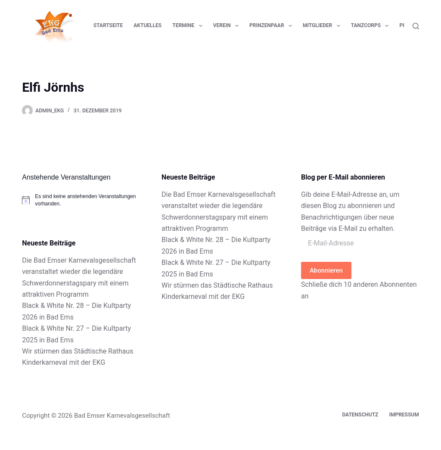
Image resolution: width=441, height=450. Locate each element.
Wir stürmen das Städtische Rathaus (77, 351)
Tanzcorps (371, 26)
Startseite (108, 25)
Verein (227, 26)
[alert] (81, 200)
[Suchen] (416, 26)
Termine (189, 26)
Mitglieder (323, 26)
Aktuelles (147, 25)
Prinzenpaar (272, 26)
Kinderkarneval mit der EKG (63, 362)
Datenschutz (360, 415)
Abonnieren (326, 270)
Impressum (404, 415)
